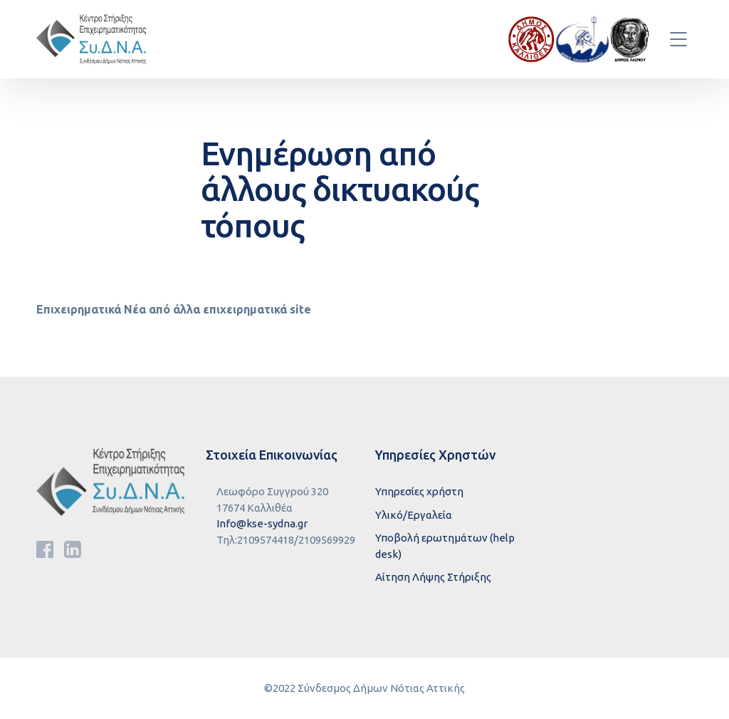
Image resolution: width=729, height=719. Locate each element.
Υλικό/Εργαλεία (413, 515)
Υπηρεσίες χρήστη (419, 491)
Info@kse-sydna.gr (262, 523)
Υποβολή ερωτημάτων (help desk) (445, 546)
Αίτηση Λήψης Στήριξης (433, 577)
